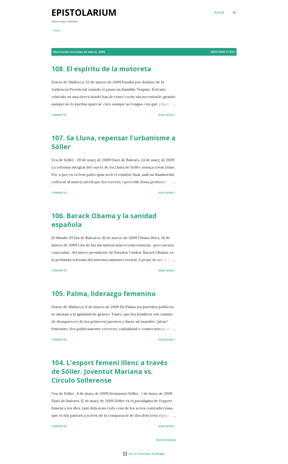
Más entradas (166, 440)
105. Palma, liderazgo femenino (103, 293)
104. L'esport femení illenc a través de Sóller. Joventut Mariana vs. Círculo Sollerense (109, 371)
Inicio (57, 30)
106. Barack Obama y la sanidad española (103, 220)
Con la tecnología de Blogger (144, 453)
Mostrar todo (223, 52)
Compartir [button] (58, 115)
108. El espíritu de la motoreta (101, 68)
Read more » (167, 115)
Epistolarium (83, 12)
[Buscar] (219, 12)
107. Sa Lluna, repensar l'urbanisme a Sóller (113, 142)
